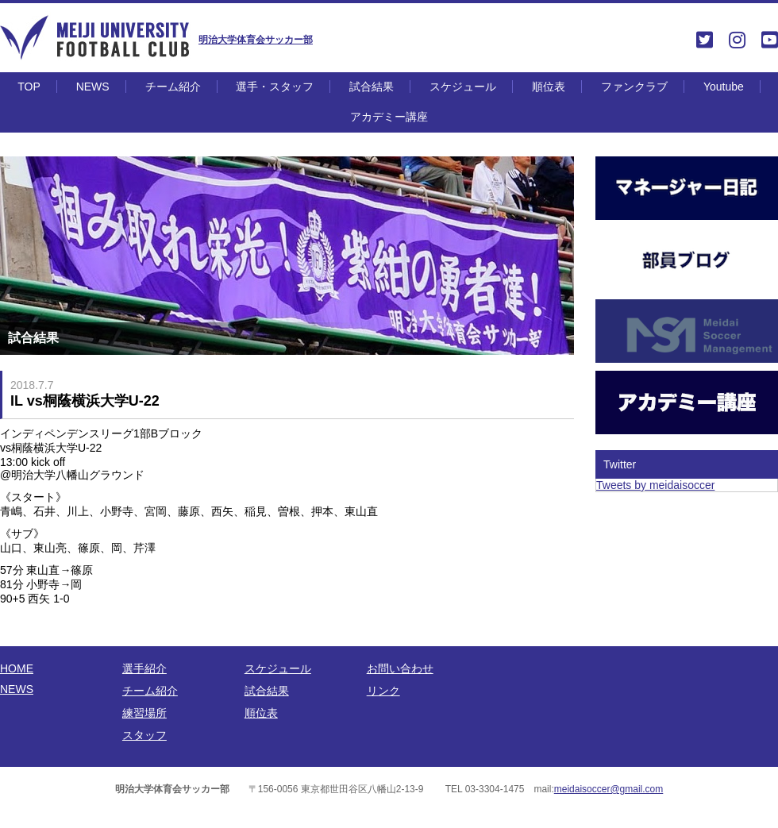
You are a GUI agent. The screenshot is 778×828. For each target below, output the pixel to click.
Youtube (723, 86)
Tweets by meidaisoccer (655, 485)
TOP (28, 86)
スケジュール (462, 86)
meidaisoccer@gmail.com (609, 789)
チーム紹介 (173, 86)
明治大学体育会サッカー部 (255, 39)
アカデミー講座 (389, 116)
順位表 (548, 86)
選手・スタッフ (275, 86)
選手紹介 (144, 668)
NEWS (93, 86)
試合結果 (371, 86)
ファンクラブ (634, 86)
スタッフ (144, 735)
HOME (16, 668)
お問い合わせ (400, 668)
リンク (383, 690)
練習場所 (144, 713)
